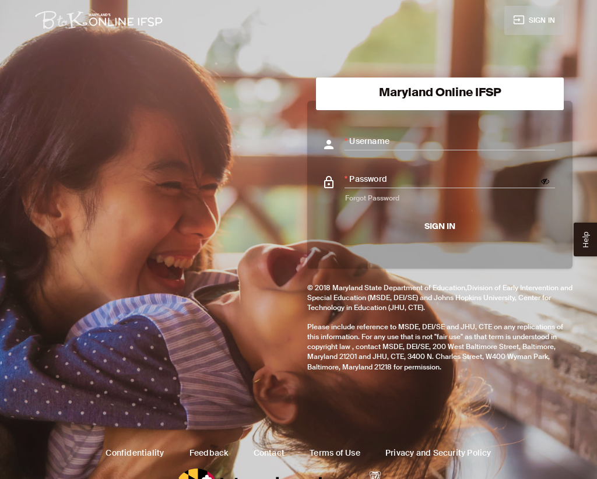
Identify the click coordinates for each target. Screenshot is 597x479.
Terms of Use (335, 453)
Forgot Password (372, 198)
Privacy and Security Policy (438, 453)
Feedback (209, 453)
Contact (269, 453)
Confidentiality (135, 453)
